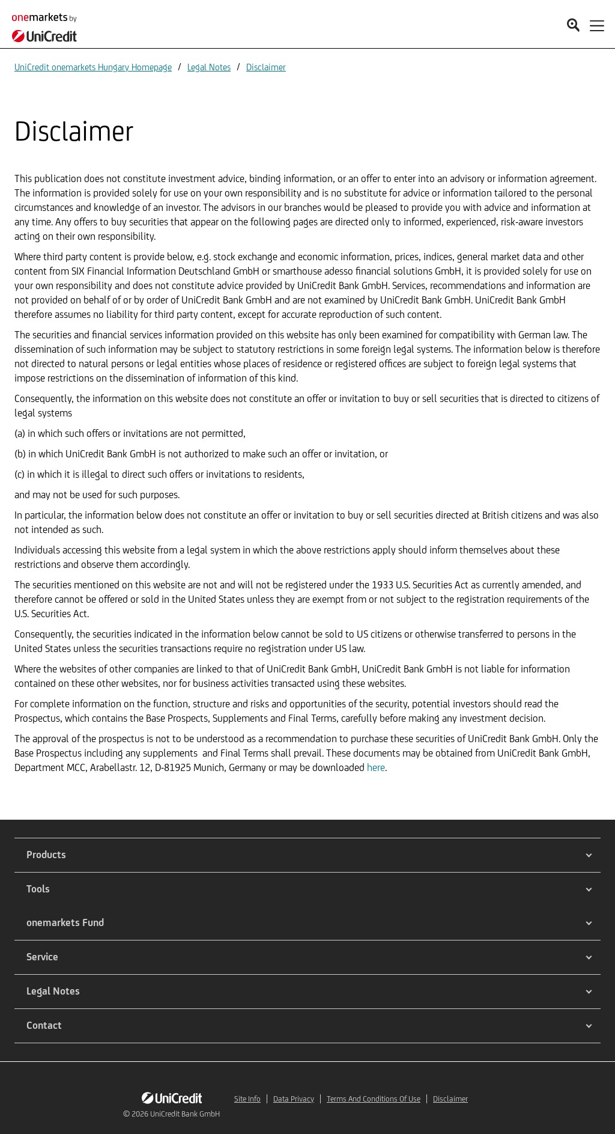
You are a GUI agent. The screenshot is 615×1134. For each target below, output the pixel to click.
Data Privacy (293, 1098)
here (376, 767)
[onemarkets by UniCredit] (48, 24)
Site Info (247, 1098)
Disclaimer (266, 67)
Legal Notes (209, 67)
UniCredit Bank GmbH (185, 1113)
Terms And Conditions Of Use (373, 1098)
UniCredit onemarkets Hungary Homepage (93, 67)
